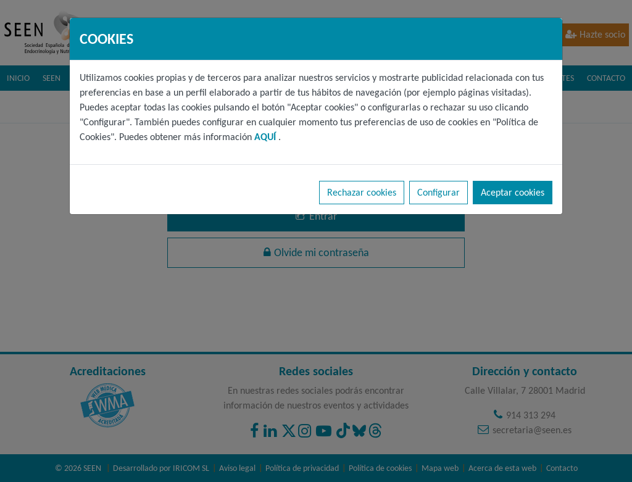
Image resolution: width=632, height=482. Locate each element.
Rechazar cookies (361, 192)
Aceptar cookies (512, 192)
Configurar (438, 192)
